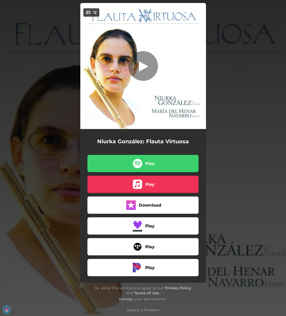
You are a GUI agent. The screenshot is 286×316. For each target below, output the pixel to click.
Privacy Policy (178, 288)
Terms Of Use (146, 293)
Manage (126, 299)
